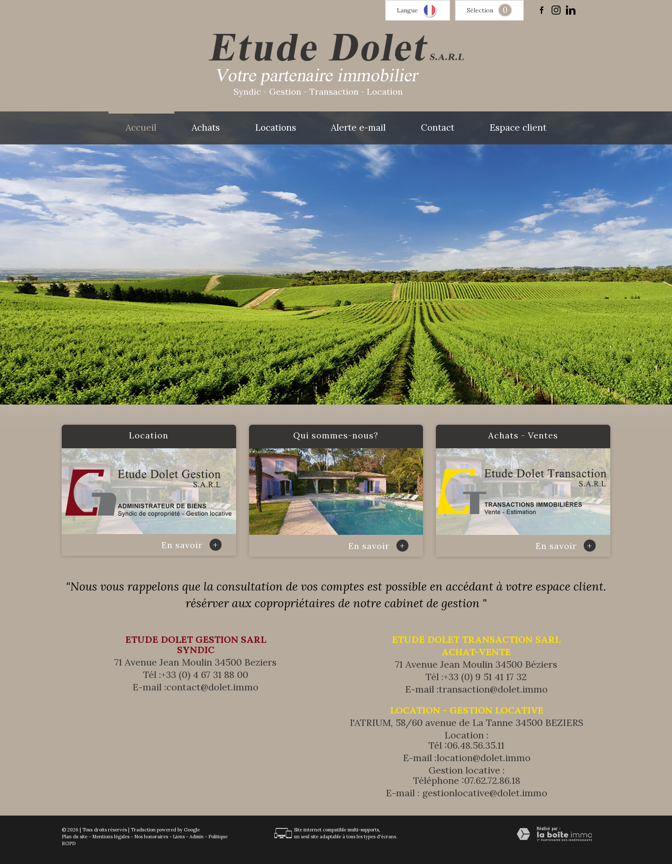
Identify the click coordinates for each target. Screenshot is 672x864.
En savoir (192, 545)
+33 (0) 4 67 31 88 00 (204, 675)
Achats (206, 127)
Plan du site (74, 837)
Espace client (517, 127)
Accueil (141, 127)
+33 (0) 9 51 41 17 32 (485, 677)
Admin (196, 837)
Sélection (480, 10)
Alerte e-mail (358, 127)
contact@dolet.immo (212, 687)
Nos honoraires (151, 837)
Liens (179, 837)
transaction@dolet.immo (493, 689)
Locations (275, 127)
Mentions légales (110, 837)
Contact (437, 127)
